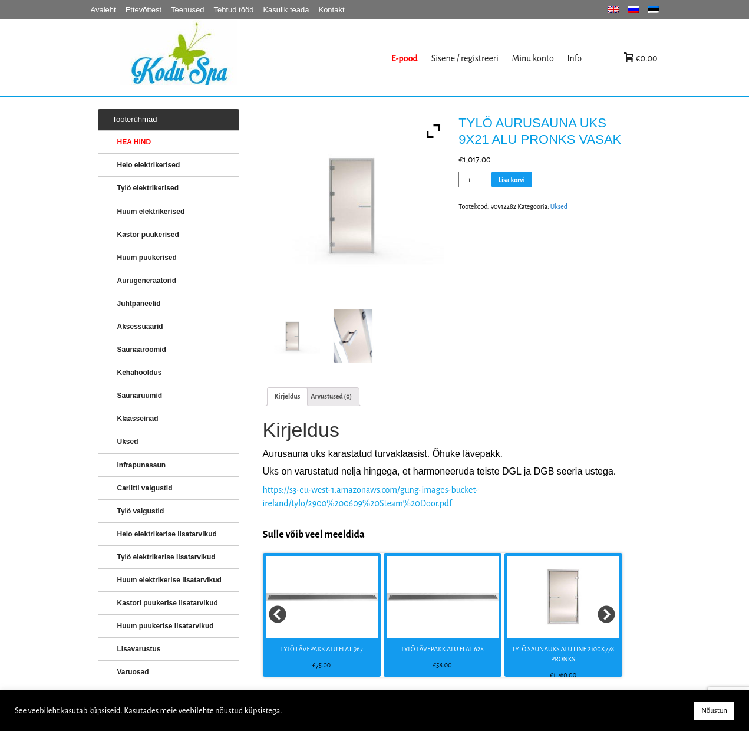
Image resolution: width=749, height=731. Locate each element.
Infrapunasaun (141, 465)
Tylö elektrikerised (148, 188)
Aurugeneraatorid (147, 280)
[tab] (287, 396)
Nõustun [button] (714, 710)
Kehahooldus (139, 372)
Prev (278, 614)
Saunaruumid (140, 395)
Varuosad (133, 672)
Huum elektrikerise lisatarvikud (169, 580)
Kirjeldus (288, 396)
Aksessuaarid (140, 326)
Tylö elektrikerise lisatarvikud (166, 557)
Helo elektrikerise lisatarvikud (167, 534)
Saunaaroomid (141, 349)
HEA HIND (134, 142)
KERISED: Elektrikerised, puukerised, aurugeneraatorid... (252, 58)
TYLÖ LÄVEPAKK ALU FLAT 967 (321, 649)
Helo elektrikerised (148, 165)
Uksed (558, 206)
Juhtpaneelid (139, 303)
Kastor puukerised (148, 235)
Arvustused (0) (331, 396)
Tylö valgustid (140, 511)
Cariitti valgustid (145, 488)
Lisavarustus (139, 649)
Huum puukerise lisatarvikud (165, 626)
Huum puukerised (147, 257)
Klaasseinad (138, 418)
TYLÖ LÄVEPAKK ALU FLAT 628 (442, 649)
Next (607, 614)
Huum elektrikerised (151, 212)
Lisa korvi (512, 179)
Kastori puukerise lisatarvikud (167, 603)
